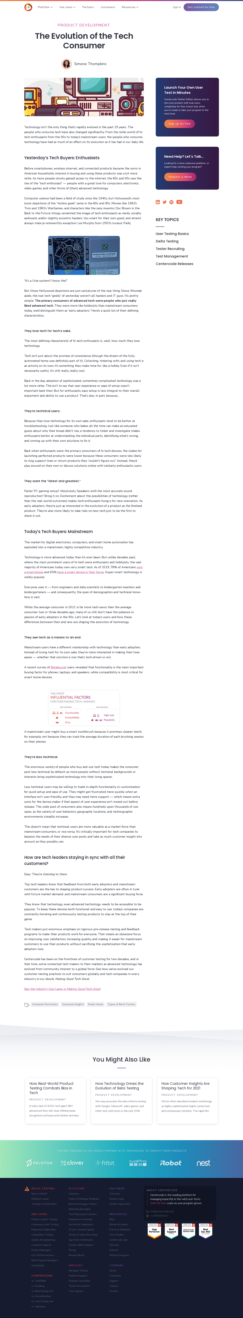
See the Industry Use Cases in (62, 989)
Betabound (58, 667)
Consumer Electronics (45, 1004)
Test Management (172, 256)
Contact (113, 1291)
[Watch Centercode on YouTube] (178, 202)
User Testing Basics (172, 233)
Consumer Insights (73, 1004)
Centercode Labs (118, 1239)
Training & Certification (44, 1204)
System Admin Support (81, 1245)
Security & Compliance (81, 1224)
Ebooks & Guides (118, 1224)
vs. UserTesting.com (42, 1301)
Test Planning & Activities (83, 1214)
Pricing (72, 1250)
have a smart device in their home (80, 572)
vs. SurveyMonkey (41, 1296)
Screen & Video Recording (83, 1234)
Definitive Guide (40, 1198)
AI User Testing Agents (81, 1229)
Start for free (158, 1203)
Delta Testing (167, 241)
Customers (115, 1275)
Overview (74, 1193)
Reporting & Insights (80, 1209)
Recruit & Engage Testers (83, 1204)
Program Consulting (79, 1280)
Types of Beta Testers (121, 1004)
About (112, 1270)
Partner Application (119, 1204)
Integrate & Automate (80, 1219)
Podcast (113, 1250)
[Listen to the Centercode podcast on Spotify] (171, 202)
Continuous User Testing (44, 1224)
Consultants (38, 1265)
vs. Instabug (37, 1286)
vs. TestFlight (38, 1280)
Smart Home (95, 1004)
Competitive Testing (42, 1234)
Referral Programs (119, 1255)
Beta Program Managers (44, 1260)
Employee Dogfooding (43, 1229)
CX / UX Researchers (42, 1255)
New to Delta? (39, 1193)
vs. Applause (38, 1306)
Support (113, 1280)
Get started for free (201, 7)
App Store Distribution (81, 1239)
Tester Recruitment (79, 1286)
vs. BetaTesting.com (42, 1291)
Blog (111, 1219)
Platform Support (78, 1275)
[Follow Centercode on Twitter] (165, 202)
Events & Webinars (119, 1229)
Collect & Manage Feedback (84, 1198)
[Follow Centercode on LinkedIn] (158, 202)
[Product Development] (84, 25)
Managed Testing (78, 1270)
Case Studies (116, 1234)
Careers (113, 1286)
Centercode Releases (174, 263)
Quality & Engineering (43, 1239)
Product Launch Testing (44, 1219)
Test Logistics (76, 1291)
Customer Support (41, 1245)
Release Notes (77, 1255)
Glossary (114, 1245)
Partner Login (116, 1198)
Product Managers (41, 1250)
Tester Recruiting (170, 248)
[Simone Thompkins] (90, 63)
